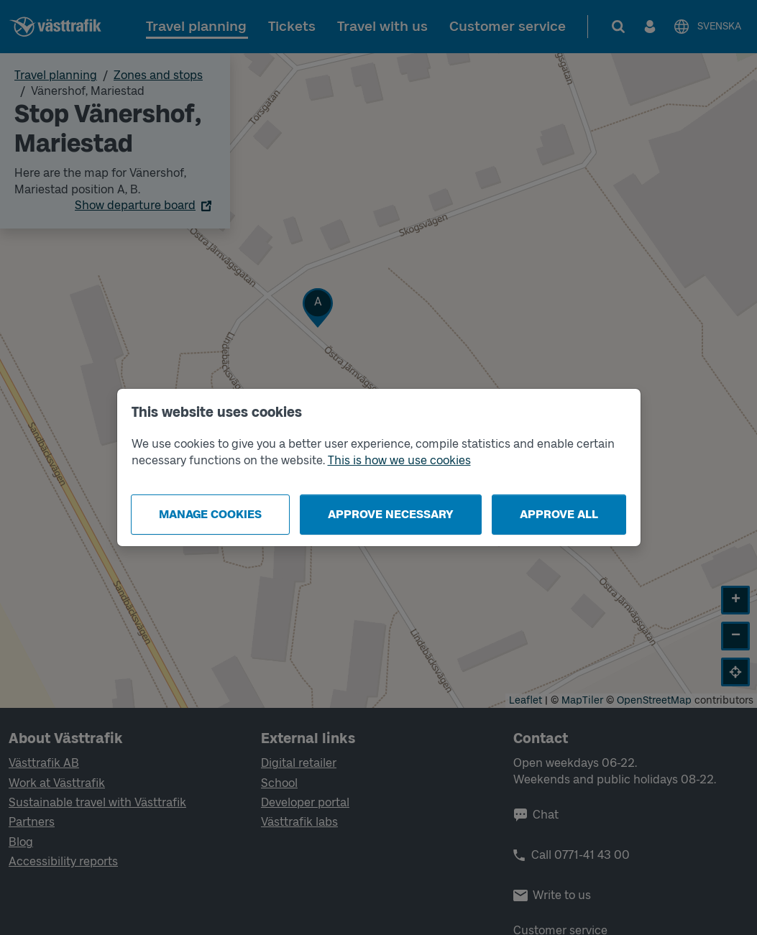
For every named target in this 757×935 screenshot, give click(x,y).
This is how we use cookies (399, 460)
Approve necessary (391, 514)
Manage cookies (210, 514)
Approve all (559, 514)
